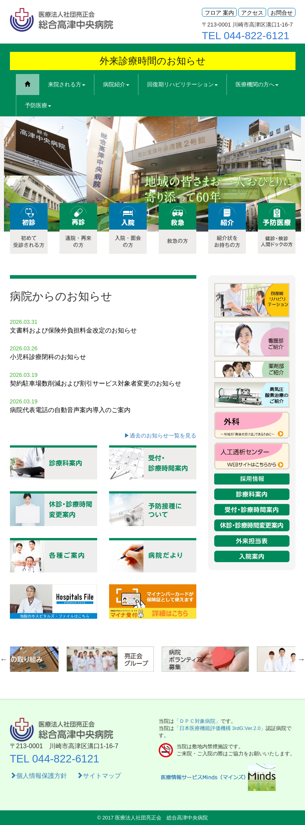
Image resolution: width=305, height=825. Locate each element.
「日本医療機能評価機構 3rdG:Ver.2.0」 (220, 728)
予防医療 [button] (38, 105)
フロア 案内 (219, 13)
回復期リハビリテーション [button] (182, 84)
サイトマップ (99, 775)
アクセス (252, 13)
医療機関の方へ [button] (257, 84)
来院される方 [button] (66, 84)
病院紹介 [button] (116, 84)
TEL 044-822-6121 (246, 36)
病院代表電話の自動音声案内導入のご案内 (70, 410)
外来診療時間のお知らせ (153, 60)
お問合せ (281, 13)
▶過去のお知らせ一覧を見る (160, 435)
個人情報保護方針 (39, 775)
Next (293, 174)
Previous (10, 174)
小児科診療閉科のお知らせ (48, 357)
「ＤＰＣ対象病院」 (197, 721)
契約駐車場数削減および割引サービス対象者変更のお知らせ (95, 383)
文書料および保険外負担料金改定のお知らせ (73, 330)
